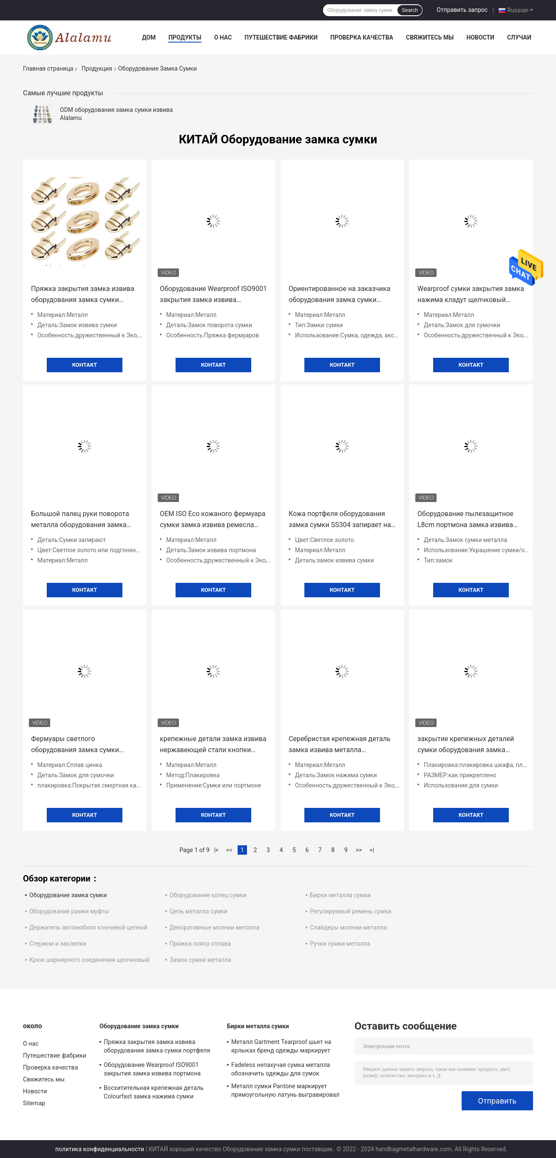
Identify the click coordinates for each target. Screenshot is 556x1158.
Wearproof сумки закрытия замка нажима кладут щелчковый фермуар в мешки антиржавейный (470, 295)
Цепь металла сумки (198, 911)
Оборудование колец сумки (208, 895)
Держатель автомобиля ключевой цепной (88, 927)
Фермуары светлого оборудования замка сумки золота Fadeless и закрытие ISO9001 (75, 745)
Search (410, 10)
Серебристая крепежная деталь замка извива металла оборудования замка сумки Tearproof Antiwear (340, 745)
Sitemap (34, 1103)
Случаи (519, 37)
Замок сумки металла (200, 959)
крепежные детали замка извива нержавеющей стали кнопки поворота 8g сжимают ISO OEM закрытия (213, 745)
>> (359, 850)
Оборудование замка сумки (68, 895)
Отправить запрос (462, 9)
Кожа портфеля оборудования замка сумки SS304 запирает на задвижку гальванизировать (340, 520)
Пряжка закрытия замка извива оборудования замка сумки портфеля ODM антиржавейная (82, 295)
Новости (480, 37)
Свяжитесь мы (430, 37)
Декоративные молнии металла (214, 927)
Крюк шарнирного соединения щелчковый (89, 959)
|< (216, 850)
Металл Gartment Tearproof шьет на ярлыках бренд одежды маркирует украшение (281, 1047)
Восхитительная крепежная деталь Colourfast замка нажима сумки (154, 1092)
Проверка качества (361, 37)
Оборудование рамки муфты (69, 911)
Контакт (84, 365)
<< (229, 850)
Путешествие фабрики (281, 37)
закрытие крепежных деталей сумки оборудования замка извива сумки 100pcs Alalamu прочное (465, 745)
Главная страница (48, 68)
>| (371, 850)
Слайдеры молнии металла (348, 927)
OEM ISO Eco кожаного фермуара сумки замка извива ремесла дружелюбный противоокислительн (212, 520)
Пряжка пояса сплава (200, 943)
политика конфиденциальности (99, 1149)
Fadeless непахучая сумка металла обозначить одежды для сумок (280, 1069)
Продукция (97, 68)
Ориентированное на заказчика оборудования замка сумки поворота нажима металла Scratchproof (339, 295)
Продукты (184, 37)
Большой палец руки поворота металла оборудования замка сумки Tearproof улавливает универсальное (80, 520)
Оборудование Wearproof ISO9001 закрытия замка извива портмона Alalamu (213, 295)
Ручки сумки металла (340, 943)
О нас (223, 37)
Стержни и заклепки (57, 943)
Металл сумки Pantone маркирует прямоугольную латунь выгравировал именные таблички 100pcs (285, 1092)
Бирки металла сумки (340, 895)
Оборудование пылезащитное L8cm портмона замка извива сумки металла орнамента (465, 520)
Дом (149, 37)
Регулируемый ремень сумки (350, 911)
